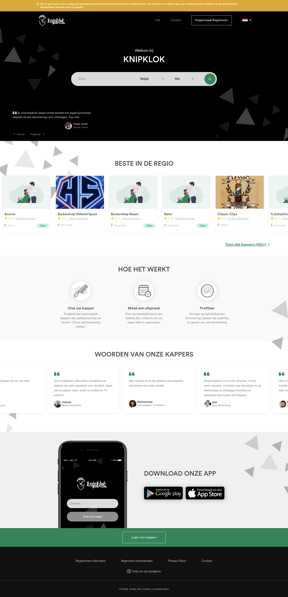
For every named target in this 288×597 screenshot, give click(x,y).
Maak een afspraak (144, 308)
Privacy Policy (177, 560)
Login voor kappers (144, 537)
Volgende (37, 134)
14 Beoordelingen (25, 218)
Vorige (19, 134)
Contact (175, 20)
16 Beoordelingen (185, 218)
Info (157, 20)
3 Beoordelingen (78, 218)
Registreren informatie (91, 560)
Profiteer (207, 308)
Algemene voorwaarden (137, 560)
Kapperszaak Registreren (211, 20)
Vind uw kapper (81, 308)
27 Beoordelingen (238, 218)
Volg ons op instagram (144, 571)
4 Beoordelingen (131, 218)
